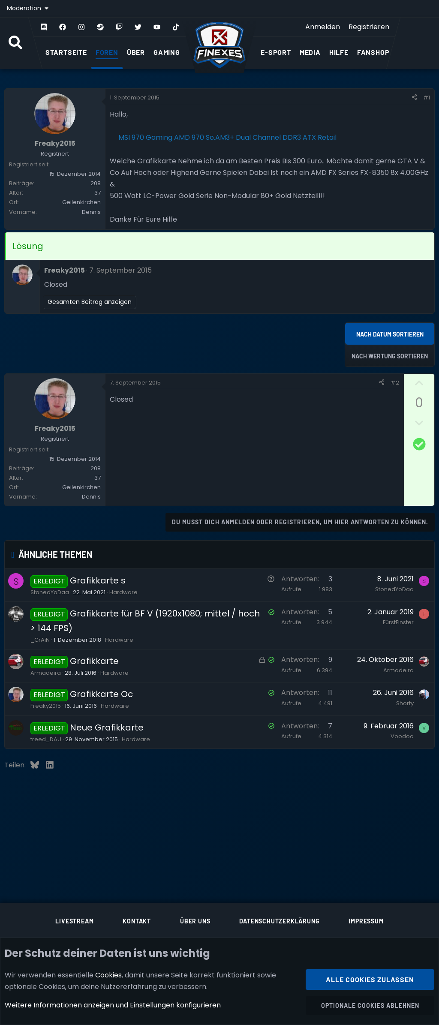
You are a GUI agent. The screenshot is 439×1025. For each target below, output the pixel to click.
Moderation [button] (25, 8)
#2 (395, 383)
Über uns (195, 921)
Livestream (74, 921)
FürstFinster (398, 622)
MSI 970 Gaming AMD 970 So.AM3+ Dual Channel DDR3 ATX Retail (227, 137)
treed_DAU (45, 739)
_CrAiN (40, 640)
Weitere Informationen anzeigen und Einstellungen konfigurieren (113, 1005)
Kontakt (137, 921)
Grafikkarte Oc (101, 694)
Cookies (108, 975)
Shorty (405, 703)
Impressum (366, 921)
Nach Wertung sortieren (390, 356)
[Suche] (15, 43)
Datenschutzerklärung (279, 921)
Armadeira (45, 673)
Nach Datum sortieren (390, 334)
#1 (426, 97)
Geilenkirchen (81, 202)
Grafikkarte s (98, 580)
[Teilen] (414, 98)
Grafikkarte (94, 661)
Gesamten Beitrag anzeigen (90, 302)
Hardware (123, 592)
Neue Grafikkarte (107, 727)
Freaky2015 (45, 706)
